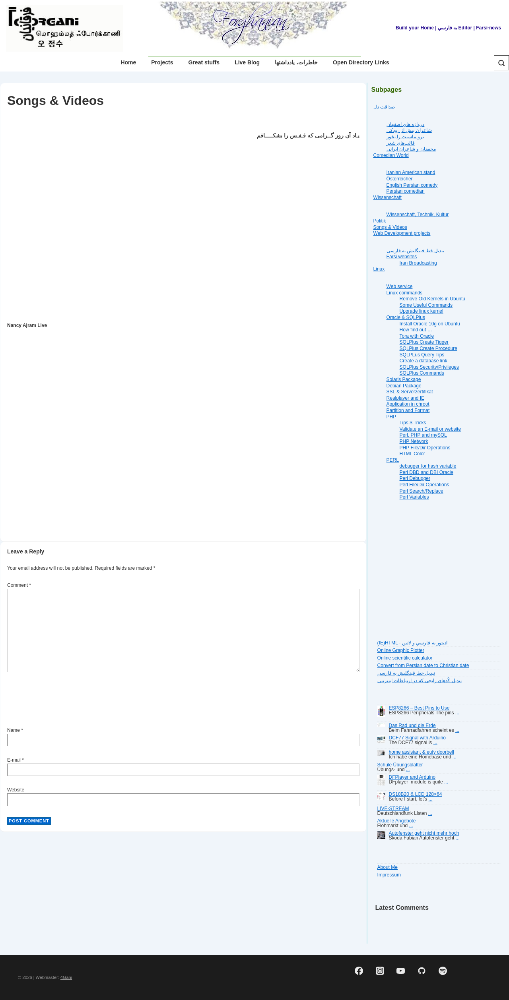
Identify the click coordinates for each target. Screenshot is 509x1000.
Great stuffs (204, 62)
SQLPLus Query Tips (422, 355)
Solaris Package (404, 379)
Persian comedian (406, 191)
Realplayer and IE (405, 398)
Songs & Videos (390, 227)
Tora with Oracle (417, 336)
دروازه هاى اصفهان (406, 124)
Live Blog (247, 62)
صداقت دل (384, 107)
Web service (400, 286)
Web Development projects (402, 233)
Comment (19, 585)
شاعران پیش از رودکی (409, 130)
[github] (421, 971)
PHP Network (414, 441)
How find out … (416, 330)
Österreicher (400, 179)
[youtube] (400, 971)
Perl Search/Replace (421, 491)
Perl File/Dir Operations (424, 484)
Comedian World (391, 155)
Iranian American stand (411, 172)
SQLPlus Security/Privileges (429, 367)
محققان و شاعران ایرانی (411, 149)
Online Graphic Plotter (400, 650)
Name (13, 730)
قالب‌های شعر (401, 143)
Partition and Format (408, 410)
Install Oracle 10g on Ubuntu (430, 324)
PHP (391, 417)
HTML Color (412, 453)
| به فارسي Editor (453, 28)
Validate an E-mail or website (430, 429)
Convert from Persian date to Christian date (423, 665)
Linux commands (405, 293)
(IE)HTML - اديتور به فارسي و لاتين (412, 643)
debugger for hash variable (428, 466)
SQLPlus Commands (422, 373)
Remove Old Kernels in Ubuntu (432, 299)
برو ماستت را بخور (405, 136)
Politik (379, 221)
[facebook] (358, 971)
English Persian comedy (412, 185)
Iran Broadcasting (418, 263)
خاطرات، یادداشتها (296, 62)
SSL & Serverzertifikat (410, 392)
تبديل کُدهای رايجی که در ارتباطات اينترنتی (419, 680)
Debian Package (404, 386)
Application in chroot (408, 404)
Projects (162, 62)
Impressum (389, 875)
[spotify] (442, 971)
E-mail (14, 760)
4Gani (66, 977)
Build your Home (415, 28)
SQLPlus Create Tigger (424, 342)
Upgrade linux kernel (421, 311)
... (457, 713)
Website (15, 790)
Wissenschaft (387, 197)
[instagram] (379, 971)
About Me (387, 867)
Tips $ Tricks (413, 423)
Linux (379, 269)
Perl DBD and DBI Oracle (426, 472)
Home (128, 62)
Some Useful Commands (426, 305)
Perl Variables (414, 497)
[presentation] (67, 700)
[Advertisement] (156, 511)
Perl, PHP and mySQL (423, 435)
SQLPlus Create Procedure (428, 348)
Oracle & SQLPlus (406, 317)
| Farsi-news (487, 28)
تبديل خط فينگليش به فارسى (415, 250)
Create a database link (423, 361)
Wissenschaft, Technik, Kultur (418, 214)
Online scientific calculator (405, 658)
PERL (393, 460)
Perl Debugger (415, 478)
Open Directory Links (361, 62)
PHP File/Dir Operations (425, 448)
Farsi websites (402, 256)
